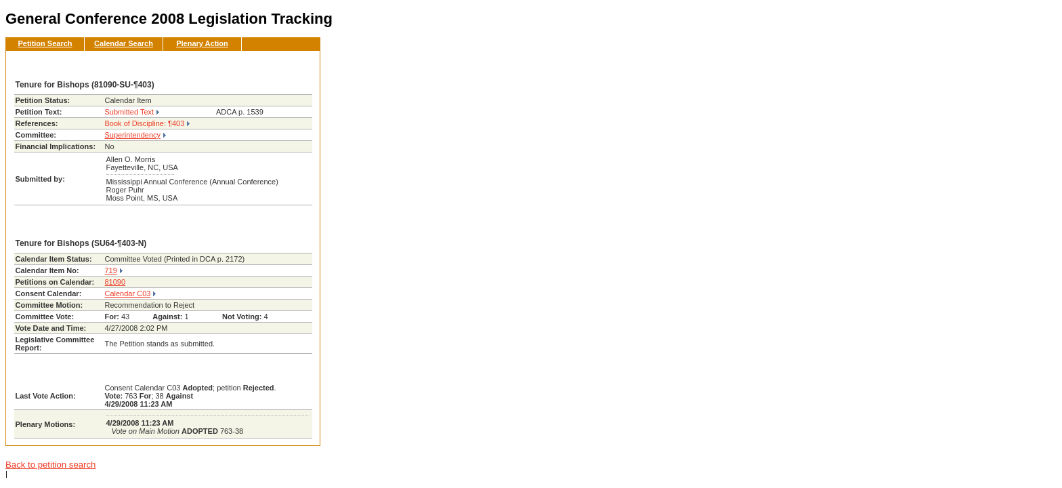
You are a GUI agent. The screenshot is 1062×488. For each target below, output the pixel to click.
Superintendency (133, 135)
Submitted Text (129, 112)
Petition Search (45, 43)
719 (111, 270)
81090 (115, 282)
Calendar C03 (128, 293)
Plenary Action (202, 43)
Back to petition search (50, 465)
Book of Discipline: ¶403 (145, 123)
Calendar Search (123, 43)
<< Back (287, 65)
